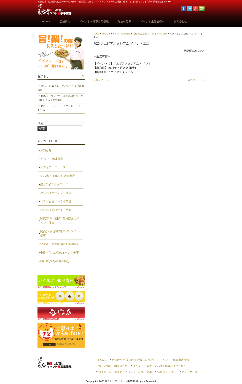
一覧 (82, 76)
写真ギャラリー (166, 372)
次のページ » (196, 79)
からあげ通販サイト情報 (55, 209)
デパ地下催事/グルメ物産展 (57, 175)
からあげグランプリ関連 (55, 192)
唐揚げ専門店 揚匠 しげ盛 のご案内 (133, 359)
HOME (102, 359)
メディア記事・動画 (140, 372)
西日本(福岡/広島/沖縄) (54, 261)
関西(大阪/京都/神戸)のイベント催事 (150, 34)
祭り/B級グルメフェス (54, 184)
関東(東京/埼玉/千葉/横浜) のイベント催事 (59, 220)
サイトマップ (190, 372)
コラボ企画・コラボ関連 (55, 201)
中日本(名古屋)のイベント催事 (59, 252)
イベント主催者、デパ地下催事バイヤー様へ (159, 365)
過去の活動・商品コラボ (113, 365)
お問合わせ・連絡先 (110, 372)
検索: (40, 123)
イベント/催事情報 (121, 34)
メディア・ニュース (53, 167)
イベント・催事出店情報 (174, 359)
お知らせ (106, 34)
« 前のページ (101, 79)
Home (96, 34)
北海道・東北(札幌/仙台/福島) (59, 244)
